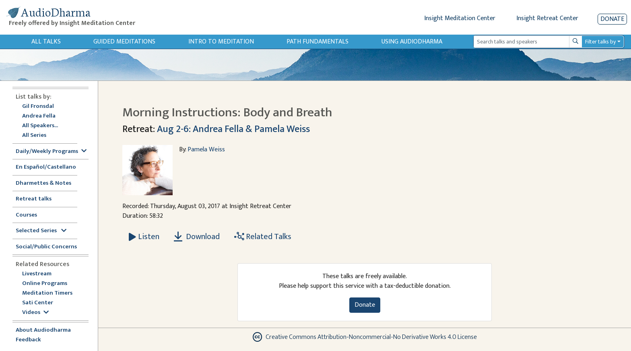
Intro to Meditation (221, 41)
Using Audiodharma (411, 41)
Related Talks (262, 237)
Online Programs (44, 283)
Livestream (37, 274)
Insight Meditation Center (459, 18)
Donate (612, 19)
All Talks (46, 41)
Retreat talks (34, 199)
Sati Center (37, 303)
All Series (34, 135)
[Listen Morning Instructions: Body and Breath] (144, 236)
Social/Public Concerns (46, 247)
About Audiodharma (43, 330)
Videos (35, 312)
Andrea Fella (39, 116)
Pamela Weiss (206, 149)
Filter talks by (600, 41)
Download (197, 237)
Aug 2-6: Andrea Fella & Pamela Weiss (233, 129)
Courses (26, 215)
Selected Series (41, 230)
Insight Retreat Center (547, 18)
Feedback (28, 340)
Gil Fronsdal (38, 106)
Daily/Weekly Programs (51, 151)
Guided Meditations (124, 41)
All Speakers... (40, 125)
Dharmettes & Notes (43, 183)
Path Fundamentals (317, 41)
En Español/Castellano (46, 167)
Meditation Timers (47, 293)
